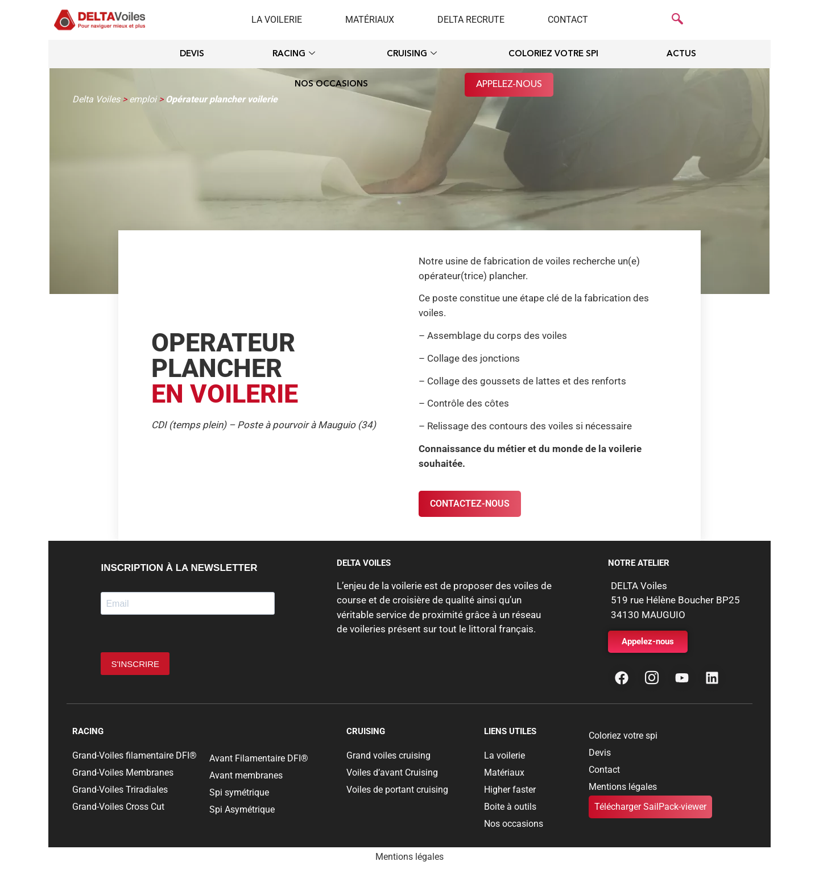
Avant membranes (246, 775)
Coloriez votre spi (553, 54)
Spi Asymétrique (242, 809)
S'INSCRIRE (135, 664)
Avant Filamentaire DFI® (258, 758)
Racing (293, 55)
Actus (681, 54)
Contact (568, 19)
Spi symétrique (239, 792)
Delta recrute (470, 19)
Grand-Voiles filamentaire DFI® (134, 755)
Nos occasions (331, 84)
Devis (192, 54)
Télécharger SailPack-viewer (650, 806)
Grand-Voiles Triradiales (120, 789)
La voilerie (276, 19)
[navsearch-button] (677, 20)
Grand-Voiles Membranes (122, 772)
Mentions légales (623, 786)
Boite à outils (510, 806)
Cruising (412, 55)
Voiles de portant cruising (397, 789)
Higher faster (510, 789)
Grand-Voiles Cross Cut (118, 806)
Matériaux (369, 19)
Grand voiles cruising (388, 755)
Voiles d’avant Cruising (392, 772)
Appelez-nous (509, 84)
